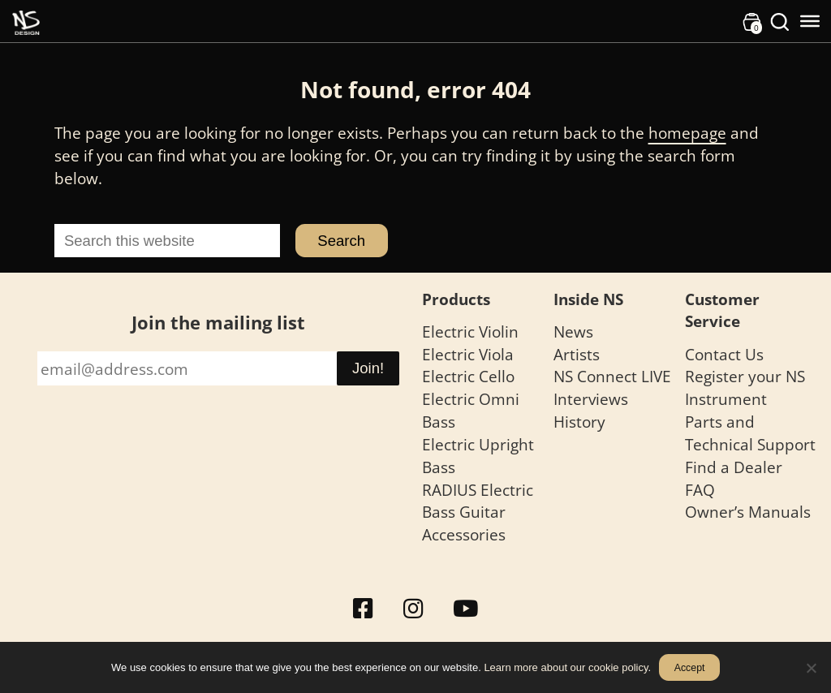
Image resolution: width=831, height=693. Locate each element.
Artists (576, 354)
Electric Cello (468, 376)
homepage (687, 133)
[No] (811, 668)
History (579, 421)
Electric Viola (468, 354)
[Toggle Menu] (810, 21)
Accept (689, 668)
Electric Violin (470, 331)
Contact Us (724, 354)
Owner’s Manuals (748, 511)
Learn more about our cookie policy (566, 667)
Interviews (590, 399)
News (573, 331)
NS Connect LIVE (612, 376)
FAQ (700, 490)
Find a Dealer (733, 467)
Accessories (464, 534)
